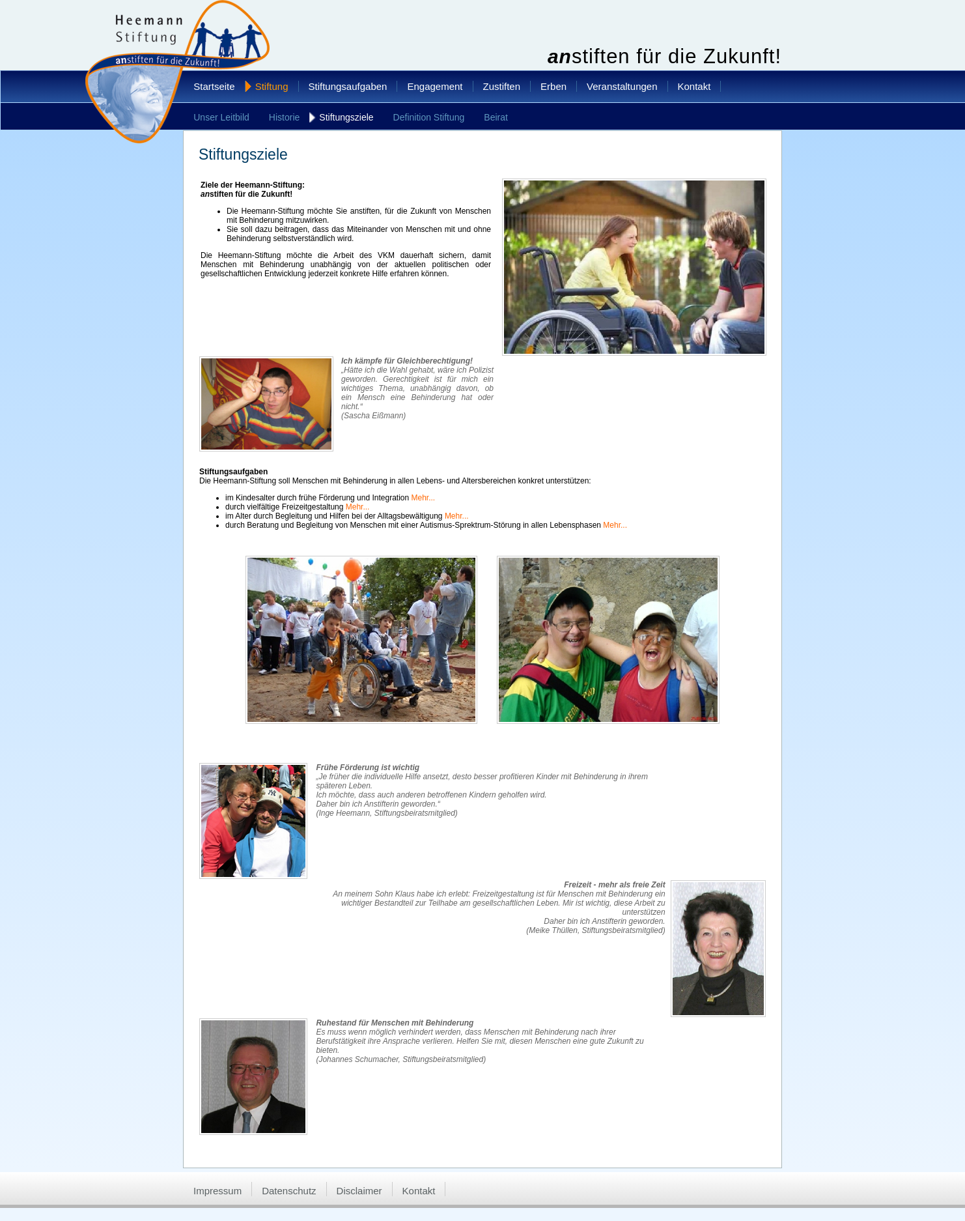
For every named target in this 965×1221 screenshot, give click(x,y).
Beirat (496, 117)
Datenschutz (289, 1190)
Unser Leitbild (221, 117)
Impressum (217, 1190)
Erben (553, 86)
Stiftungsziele (346, 117)
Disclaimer (359, 1190)
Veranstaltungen (622, 86)
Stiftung (271, 86)
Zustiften (502, 86)
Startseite (213, 86)
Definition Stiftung (429, 117)
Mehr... (424, 497)
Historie (284, 117)
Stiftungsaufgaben (348, 86)
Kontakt (694, 86)
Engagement (434, 86)
